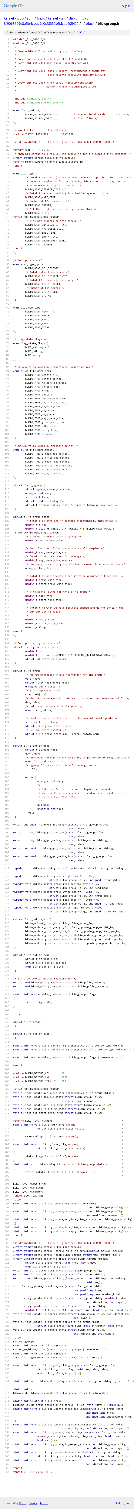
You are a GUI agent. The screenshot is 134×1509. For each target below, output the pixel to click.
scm (30, 18)
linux (41, 18)
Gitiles (22, 1503)
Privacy (33, 1503)
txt (118, 1503)
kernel (9, 18)
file (81, 32)
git (63, 18)
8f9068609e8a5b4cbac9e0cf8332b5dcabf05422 (41, 23)
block (90, 23)
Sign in (126, 6)
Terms (44, 1503)
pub (20, 18)
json (127, 1503)
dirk (72, 18)
